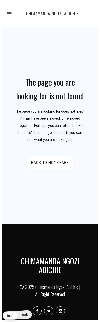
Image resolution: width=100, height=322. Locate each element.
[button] (17, 315)
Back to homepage (50, 162)
